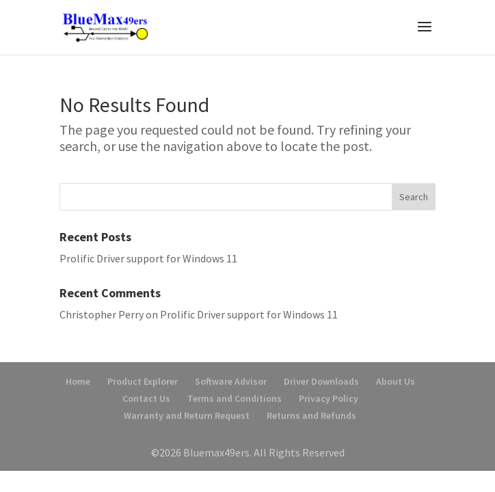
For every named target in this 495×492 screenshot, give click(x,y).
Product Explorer (142, 381)
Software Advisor (231, 381)
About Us (395, 381)
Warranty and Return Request (187, 415)
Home (78, 381)
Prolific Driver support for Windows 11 (148, 258)
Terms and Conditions (234, 398)
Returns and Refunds (311, 415)
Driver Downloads (321, 381)
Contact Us (146, 398)
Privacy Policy (328, 398)
